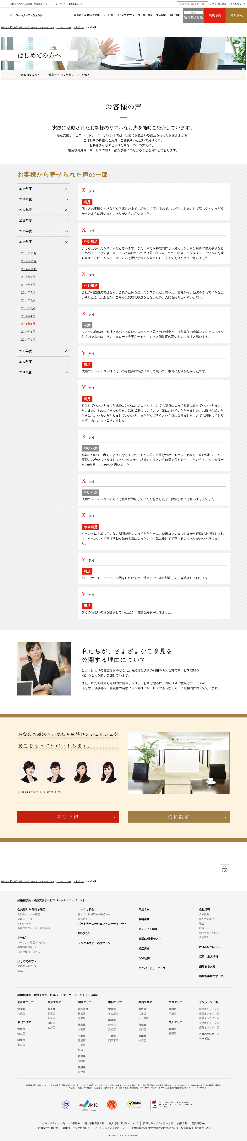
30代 (73, 1085)
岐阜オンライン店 (209, 1018)
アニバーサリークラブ (152, 968)
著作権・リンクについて (76, 1128)
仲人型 (146, 1085)
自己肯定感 (124, 1088)
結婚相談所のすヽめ (211, 976)
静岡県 (112, 1020)
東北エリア (24, 1022)
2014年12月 (29, 253)
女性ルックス (184, 1085)
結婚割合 (210, 1085)
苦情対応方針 (199, 1123)
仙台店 (21, 1033)
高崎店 (81, 1060)
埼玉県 (81, 1024)
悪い (139, 1085)
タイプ (85, 1085)
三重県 (112, 1036)
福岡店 (172, 1033)
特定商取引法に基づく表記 (196, 1128)
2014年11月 (28, 261)
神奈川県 (83, 1009)
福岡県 (172, 1029)
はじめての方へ (125, 15)
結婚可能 (159, 1085)
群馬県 (81, 1056)
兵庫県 (142, 1036)
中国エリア (175, 1002)
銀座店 (51, 1018)
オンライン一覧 (208, 1002)
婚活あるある (207, 966)
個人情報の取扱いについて (124, 1123)
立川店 (51, 1027)
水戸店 (81, 1072)
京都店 (142, 1029)
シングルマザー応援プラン (94, 943)
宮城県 (21, 1029)
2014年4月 (28, 316)
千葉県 (81, 1036)
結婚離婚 (134, 1088)
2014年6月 (28, 300)
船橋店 (81, 1040)
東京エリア (54, 1002)
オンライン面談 (148, 929)
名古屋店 (113, 1013)
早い (78, 1085)
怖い (134, 1085)
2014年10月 (29, 269)
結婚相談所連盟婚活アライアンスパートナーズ (186, 1088)
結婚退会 (98, 1088)
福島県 (21, 1040)
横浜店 (81, 1013)
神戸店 (142, 1040)
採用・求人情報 (219, 4)
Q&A (20, 970)
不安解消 (66, 1085)
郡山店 (21, 1044)
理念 (201, 923)
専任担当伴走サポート (29, 947)
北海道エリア (25, 1002)
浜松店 (112, 1029)
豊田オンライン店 (209, 1013)
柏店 (80, 1049)
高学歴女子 (88, 1088)
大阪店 (142, 1013)
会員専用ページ (237, 4)
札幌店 (21, 1013)
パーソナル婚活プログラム (32, 942)
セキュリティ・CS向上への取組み (61, 1123)
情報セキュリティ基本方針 (158, 1123)
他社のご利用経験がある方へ (94, 914)
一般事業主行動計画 (47, 1128)
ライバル (127, 1085)
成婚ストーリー (26, 918)
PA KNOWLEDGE (210, 946)
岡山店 (172, 1013)
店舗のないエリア (209, 1034)
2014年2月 (28, 331)
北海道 (21, 1009)
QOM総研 (145, 958)
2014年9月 (28, 276)
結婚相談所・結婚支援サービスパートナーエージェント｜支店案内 (57, 995)
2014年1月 (28, 339)
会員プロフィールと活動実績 (33, 928)
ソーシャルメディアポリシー (110, 1128)
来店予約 (144, 909)
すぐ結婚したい (101, 1085)
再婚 (152, 1085)
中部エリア (115, 1002)
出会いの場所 (115, 1085)
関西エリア (145, 1002)
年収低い (72, 1088)
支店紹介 (161, 15)
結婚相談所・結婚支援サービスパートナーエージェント (27, 27)
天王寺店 (144, 1018)
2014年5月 (28, 308)
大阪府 (142, 1009)
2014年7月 (28, 292)
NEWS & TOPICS (208, 932)
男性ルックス (171, 1085)
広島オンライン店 (209, 1027)
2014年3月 (28, 324)
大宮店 (81, 1029)
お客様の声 (79, 27)
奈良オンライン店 (209, 1022)
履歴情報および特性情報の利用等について (155, 1128)
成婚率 (218, 1085)
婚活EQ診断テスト (150, 938)
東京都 (51, 1009)
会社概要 (204, 914)
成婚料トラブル (110, 1088)
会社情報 (175, 15)
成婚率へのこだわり (28, 966)
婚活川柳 (144, 948)
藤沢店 (81, 1018)
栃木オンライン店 (209, 1009)
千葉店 (81, 1045)
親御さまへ (84, 918)
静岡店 (112, 1024)
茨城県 (81, 1067)
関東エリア (84, 1002)
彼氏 (91, 1085)
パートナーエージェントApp (151, 1088)
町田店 (51, 1022)
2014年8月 (28, 284)
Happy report (24, 923)
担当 (202, 1085)
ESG (201, 928)
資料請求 (144, 919)
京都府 (142, 1024)
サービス (108, 15)
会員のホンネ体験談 (28, 914)
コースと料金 (145, 15)
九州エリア (175, 1022)
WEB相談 (204, 1038)
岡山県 (172, 1009)
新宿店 (51, 1013)
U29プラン (84, 933)
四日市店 (113, 1040)
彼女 (80, 1088)
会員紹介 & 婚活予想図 (87, 15)
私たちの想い (206, 918)
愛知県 (112, 1009)
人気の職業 (55, 1085)
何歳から (195, 1085)
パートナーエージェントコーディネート (102, 923)
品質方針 (182, 1123)
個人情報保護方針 (94, 1123)
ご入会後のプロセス (28, 951)
